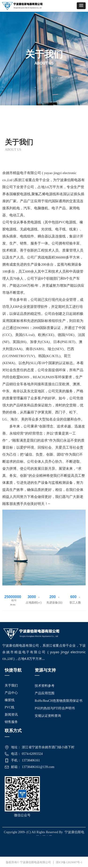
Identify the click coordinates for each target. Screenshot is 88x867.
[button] (81, 5)
